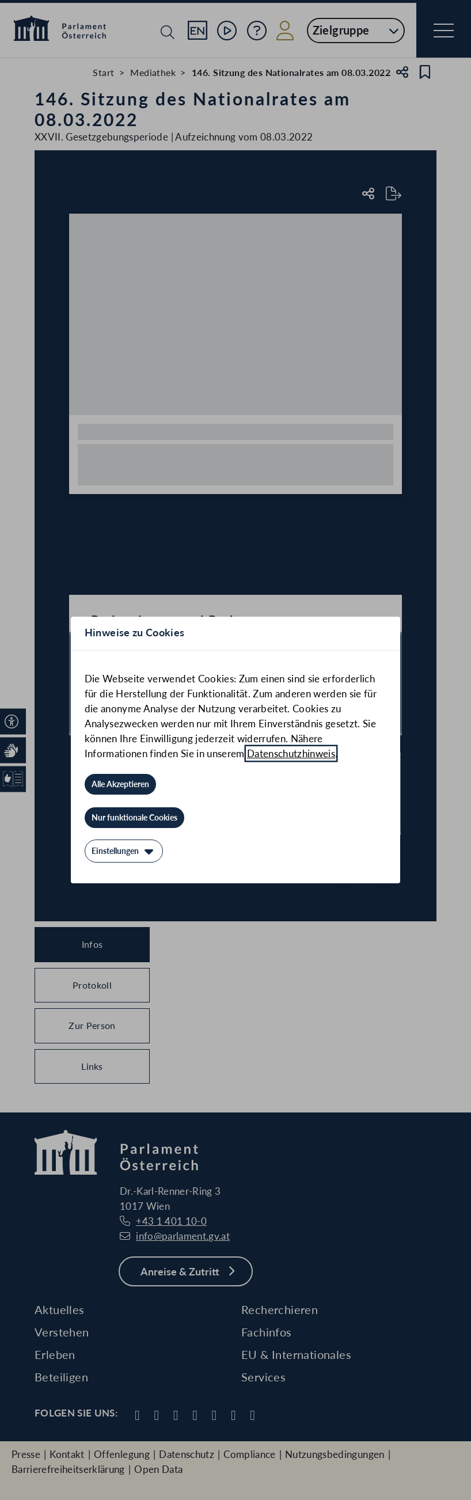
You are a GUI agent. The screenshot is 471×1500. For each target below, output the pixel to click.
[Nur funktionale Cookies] (134, 817)
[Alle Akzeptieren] (120, 784)
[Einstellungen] (124, 851)
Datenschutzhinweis (291, 753)
